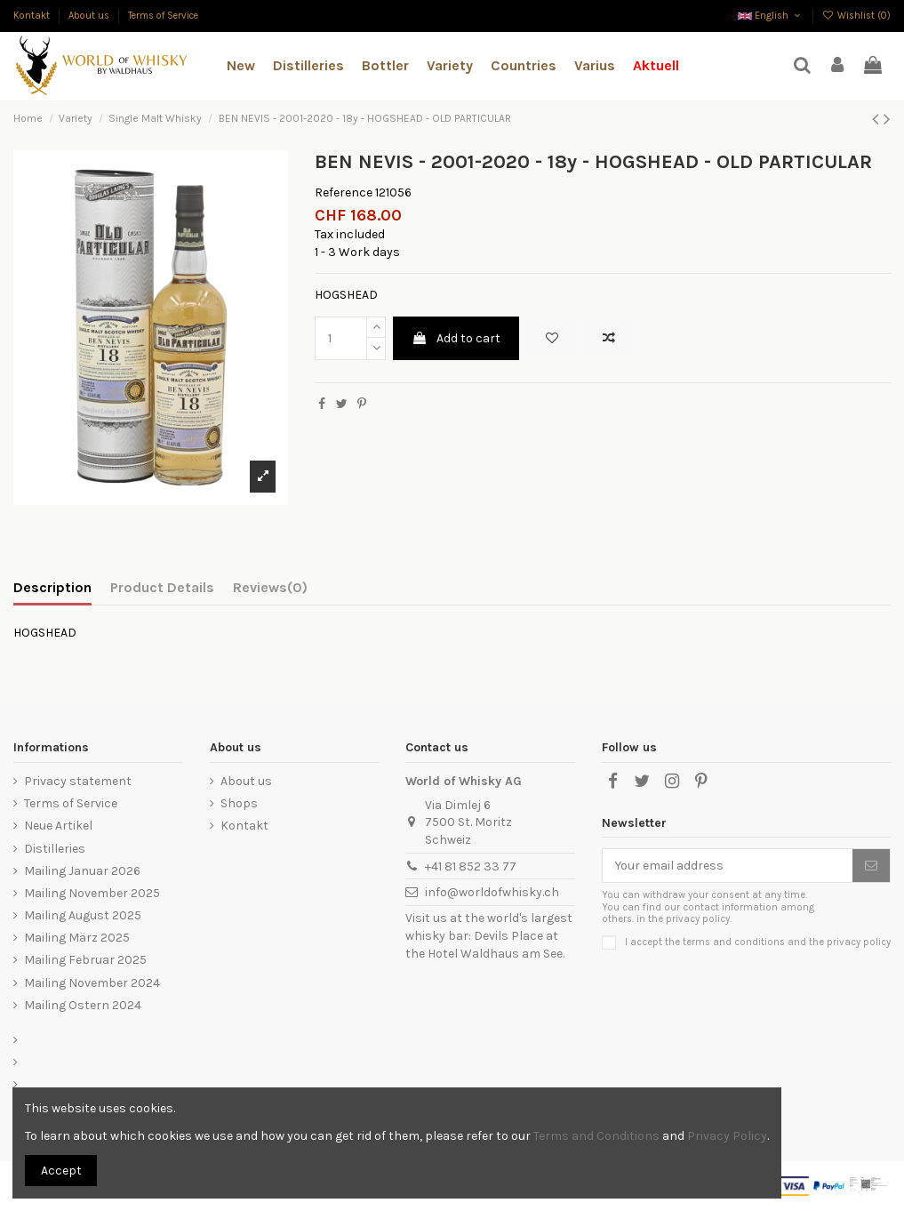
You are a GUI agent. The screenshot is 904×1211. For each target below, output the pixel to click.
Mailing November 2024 (92, 982)
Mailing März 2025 (77, 937)
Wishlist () (856, 15)
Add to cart (456, 338)
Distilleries (54, 848)
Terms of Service (163, 15)
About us (90, 15)
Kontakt (32, 15)
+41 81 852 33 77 (470, 866)
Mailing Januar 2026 (82, 870)
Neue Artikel (58, 825)
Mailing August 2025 (82, 915)
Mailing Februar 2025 (85, 959)
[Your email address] (727, 866)
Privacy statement (78, 781)
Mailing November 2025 (92, 893)
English (771, 15)
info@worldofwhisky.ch (492, 892)
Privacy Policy (727, 1135)
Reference (343, 192)
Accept (61, 1170)
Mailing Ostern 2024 (82, 1005)
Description (52, 587)
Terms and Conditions (596, 1135)
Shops (239, 803)
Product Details (162, 587)
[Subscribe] (871, 866)
